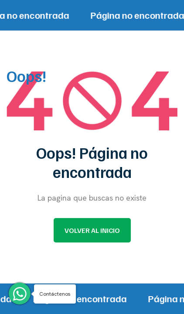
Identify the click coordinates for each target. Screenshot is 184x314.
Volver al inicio (92, 230)
